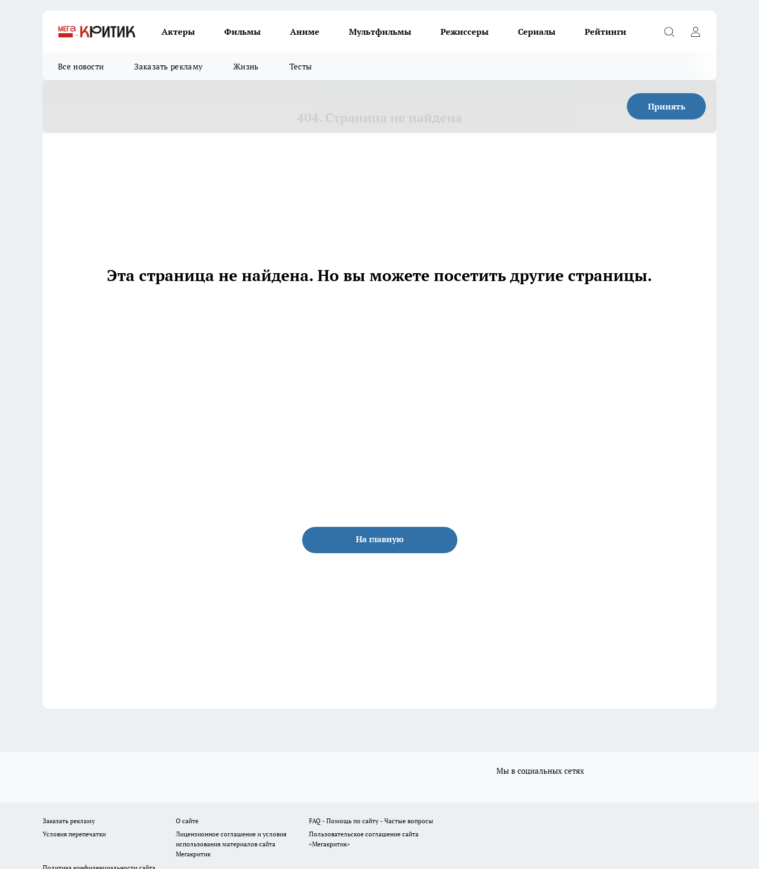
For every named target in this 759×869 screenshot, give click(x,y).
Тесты (300, 66)
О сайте (187, 821)
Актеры (178, 31)
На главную (380, 539)
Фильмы (242, 31)
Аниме (304, 31)
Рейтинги (605, 31)
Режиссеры (464, 31)
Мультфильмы (380, 31)
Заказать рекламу (168, 66)
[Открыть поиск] (669, 31)
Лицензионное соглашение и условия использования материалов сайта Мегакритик (231, 844)
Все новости (81, 66)
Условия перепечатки (74, 834)
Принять (666, 106)
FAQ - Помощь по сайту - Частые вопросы (371, 821)
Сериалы (536, 31)
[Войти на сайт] (695, 31)
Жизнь (246, 66)
